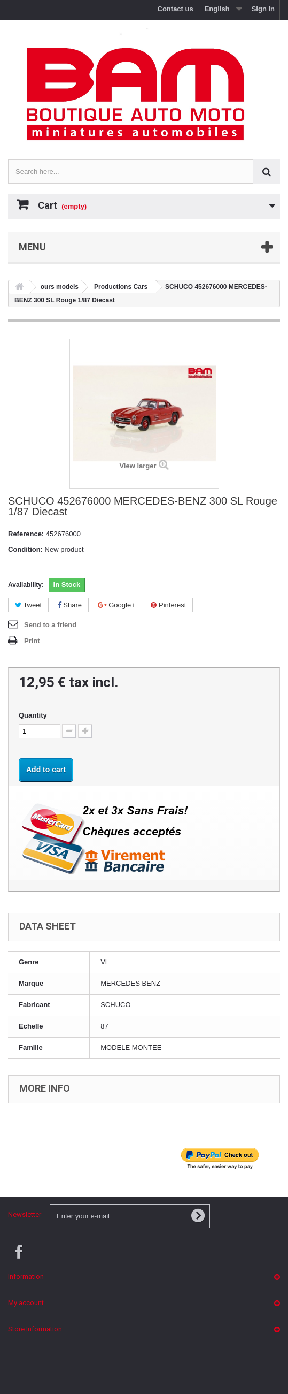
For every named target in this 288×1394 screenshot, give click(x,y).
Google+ (116, 605)
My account (26, 1303)
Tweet (28, 605)
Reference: (26, 534)
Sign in (263, 9)
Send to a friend (50, 625)
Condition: (25, 549)
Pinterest (168, 605)
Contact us (175, 9)
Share (70, 605)
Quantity (33, 715)
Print (32, 641)
